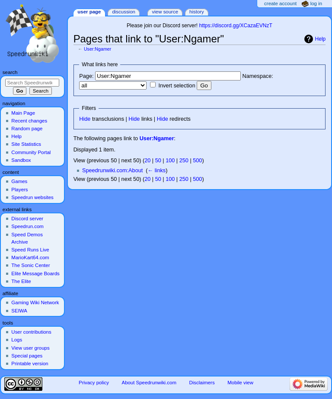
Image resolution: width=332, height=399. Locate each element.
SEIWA (19, 310)
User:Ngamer (97, 48)
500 (197, 161)
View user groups (30, 348)
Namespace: (258, 76)
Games (19, 181)
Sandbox (21, 160)
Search (10, 72)
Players (19, 189)
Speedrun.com (27, 226)
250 (183, 161)
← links (157, 170)
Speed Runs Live (30, 249)
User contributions (31, 332)
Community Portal (31, 152)
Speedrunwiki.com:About (112, 170)
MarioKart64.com (30, 257)
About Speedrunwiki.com (149, 382)
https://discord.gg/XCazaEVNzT (235, 26)
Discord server (27, 218)
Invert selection (176, 86)
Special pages (26, 355)
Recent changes (29, 120)
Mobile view (240, 382)
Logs (16, 339)
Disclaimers (202, 382)
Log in (316, 3)
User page (89, 11)
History (196, 11)
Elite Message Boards (35, 273)
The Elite (21, 281)
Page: (86, 76)
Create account (280, 3)
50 (158, 161)
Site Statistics (26, 144)
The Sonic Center (30, 265)
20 (147, 161)
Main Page (23, 113)
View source (165, 11)
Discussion (123, 11)
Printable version (29, 363)
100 (170, 161)
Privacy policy (94, 382)
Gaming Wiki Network (35, 302)
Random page (26, 128)
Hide (84, 119)
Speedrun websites (32, 197)
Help (320, 39)
